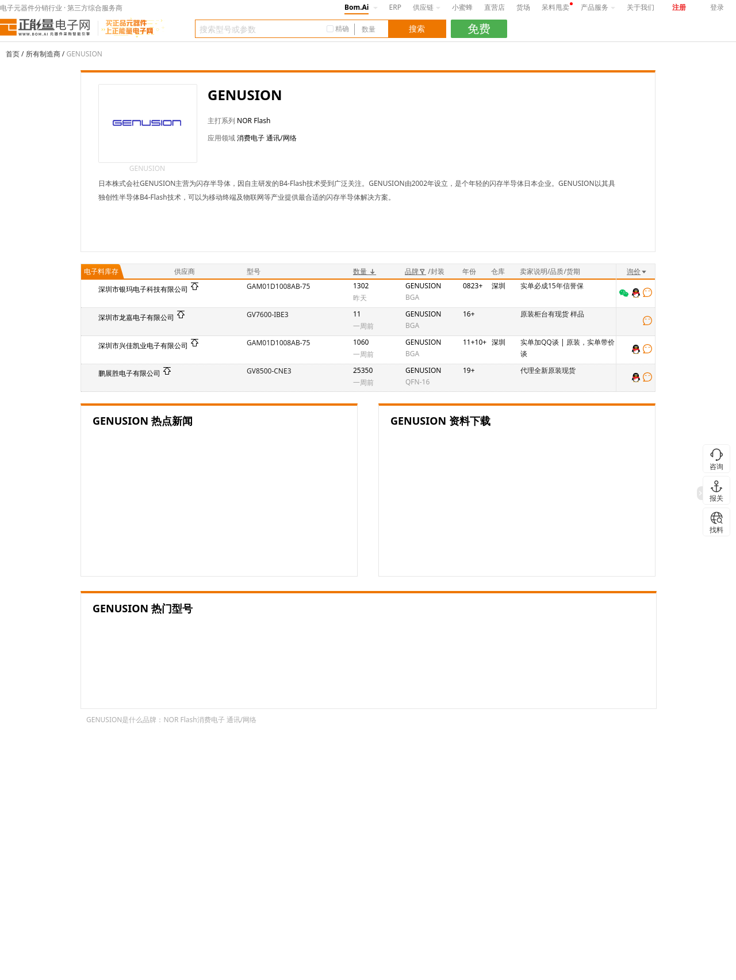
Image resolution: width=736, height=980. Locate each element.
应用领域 (221, 138)
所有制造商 (43, 54)
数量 (364, 271)
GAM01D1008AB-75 (278, 286)
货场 (523, 7)
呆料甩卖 (555, 7)
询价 (637, 271)
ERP (395, 7)
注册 (679, 7)
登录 (717, 7)
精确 (342, 28)
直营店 (494, 7)
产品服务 (598, 7)
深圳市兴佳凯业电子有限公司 (143, 345)
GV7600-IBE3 (268, 314)
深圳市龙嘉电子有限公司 (136, 317)
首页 (13, 54)
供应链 (426, 7)
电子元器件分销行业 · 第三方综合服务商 (61, 8)
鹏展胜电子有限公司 (129, 373)
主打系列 (221, 120)
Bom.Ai (356, 7)
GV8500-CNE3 (269, 371)
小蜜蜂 (462, 7)
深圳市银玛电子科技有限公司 (143, 289)
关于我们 (640, 7)
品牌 (415, 271)
